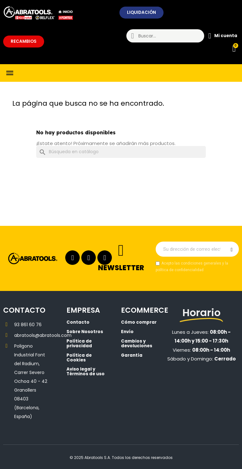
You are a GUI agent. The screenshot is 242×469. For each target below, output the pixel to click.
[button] (141, 13)
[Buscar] (121, 152)
